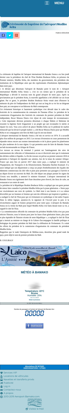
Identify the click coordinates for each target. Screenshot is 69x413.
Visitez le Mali (36, 409)
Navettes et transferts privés (19, 379)
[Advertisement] (34, 56)
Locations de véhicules (16, 376)
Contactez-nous (12, 389)
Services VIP (10, 372)
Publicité (8, 383)
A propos (8, 393)
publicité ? (65, 267)
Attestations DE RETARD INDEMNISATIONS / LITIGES (34, 367)
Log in (7, 386)
